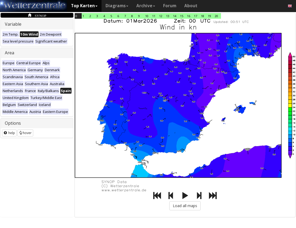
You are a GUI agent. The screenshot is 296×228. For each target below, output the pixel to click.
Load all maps (185, 205)
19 (209, 16)
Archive (145, 6)
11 (153, 16)
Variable (13, 24)
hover (25, 133)
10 (146, 16)
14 (174, 16)
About (190, 6)
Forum (169, 6)
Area (9, 53)
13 (167, 16)
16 (188, 16)
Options (13, 123)
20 (216, 16)
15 (181, 16)
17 (195, 16)
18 (202, 16)
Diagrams (117, 6)
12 (160, 16)
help (9, 133)
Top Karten (84, 6)
